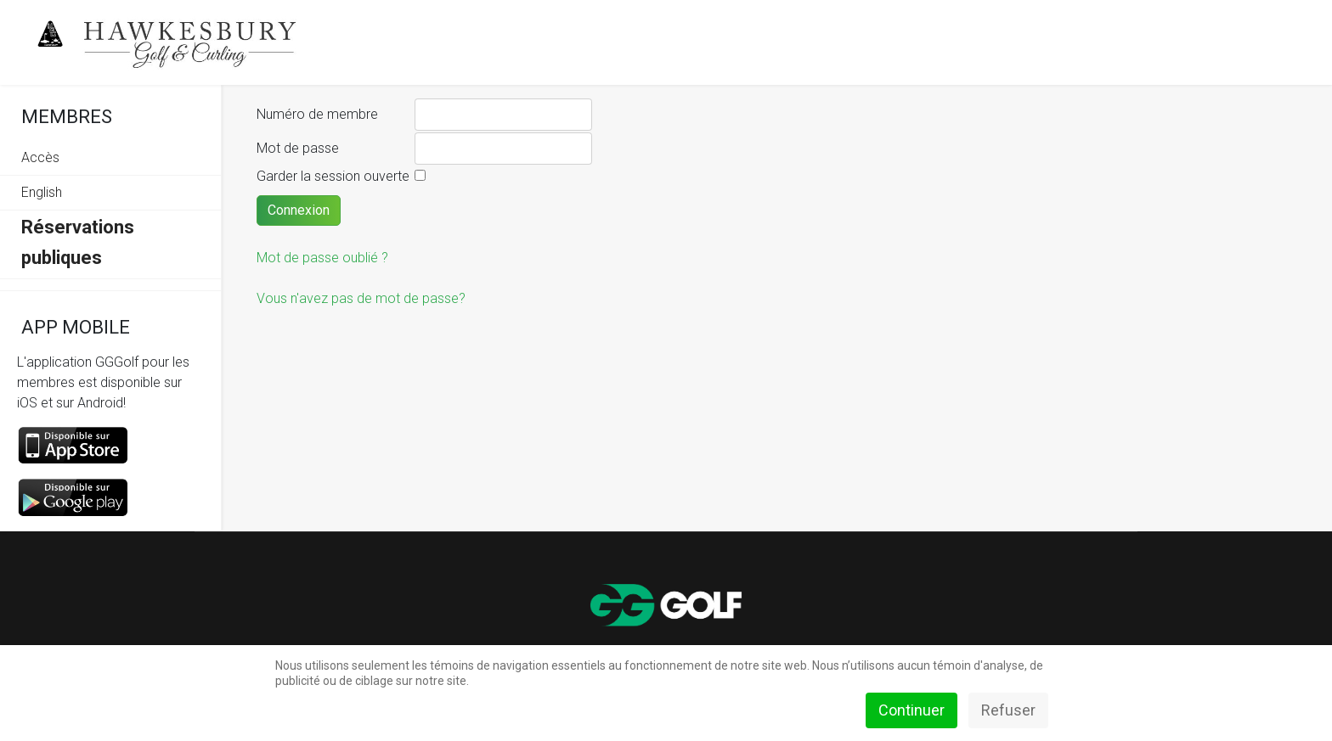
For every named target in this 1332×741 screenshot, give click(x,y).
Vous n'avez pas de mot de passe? (361, 298)
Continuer (911, 710)
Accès (40, 157)
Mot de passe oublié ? (322, 258)
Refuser (1008, 710)
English (41, 192)
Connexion (299, 210)
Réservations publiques (77, 242)
